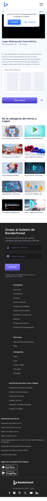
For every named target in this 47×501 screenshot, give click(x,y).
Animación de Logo (16, 396)
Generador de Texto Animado (20, 405)
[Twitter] (25, 493)
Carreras (16, 298)
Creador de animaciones (18, 392)
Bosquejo (17, 373)
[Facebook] (9, 493)
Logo (15, 361)
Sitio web (16, 369)
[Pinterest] (19, 493)
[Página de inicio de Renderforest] (6, 4)
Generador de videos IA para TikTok (14, 450)
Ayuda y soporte (19, 302)
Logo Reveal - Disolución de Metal (14, 194)
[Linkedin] (37, 493)
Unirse (12, 267)
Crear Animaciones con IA (11, 427)
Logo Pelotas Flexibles (10, 175)
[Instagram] (14, 493)
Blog (15, 346)
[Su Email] (23, 256)
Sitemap (16, 319)
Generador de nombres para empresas (16, 446)
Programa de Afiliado (21, 306)
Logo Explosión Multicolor (34, 157)
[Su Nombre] (23, 247)
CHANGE (14, 22)
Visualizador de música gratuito (21, 388)
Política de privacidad (21, 311)
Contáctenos (18, 294)
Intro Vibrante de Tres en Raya (13, 138)
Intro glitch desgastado (11, 212)
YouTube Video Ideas (9, 455)
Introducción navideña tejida (13, 157)
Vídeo (15, 356)
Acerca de (17, 290)
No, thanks (29, 22)
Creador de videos (16, 409)
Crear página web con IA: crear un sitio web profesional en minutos (22, 441)
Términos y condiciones (22, 315)
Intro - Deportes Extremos (34, 212)
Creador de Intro (15, 400)
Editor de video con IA (9, 432)
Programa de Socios (21, 323)
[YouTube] (31, 493)
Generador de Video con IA (11, 423)
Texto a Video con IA (9, 436)
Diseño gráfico (18, 365)
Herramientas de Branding (23, 342)
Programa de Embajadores (23, 327)
